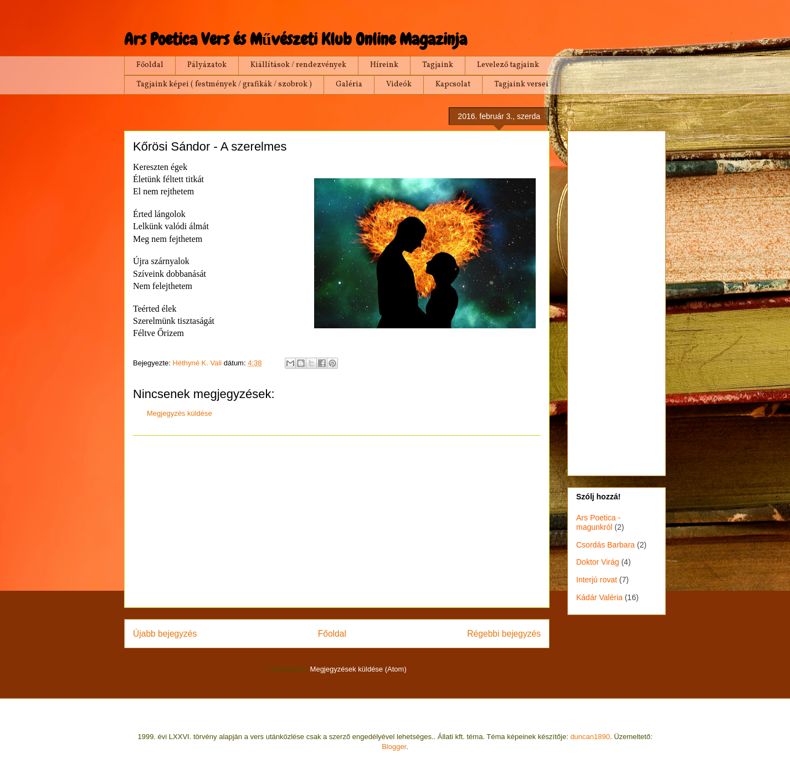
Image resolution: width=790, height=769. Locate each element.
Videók (399, 84)
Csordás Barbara (605, 544)
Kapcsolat (452, 84)
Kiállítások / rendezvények (298, 65)
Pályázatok (207, 65)
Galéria (349, 84)
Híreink (384, 65)
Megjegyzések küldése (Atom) (358, 669)
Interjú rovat (596, 579)
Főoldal (149, 65)
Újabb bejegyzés (165, 633)
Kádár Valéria (599, 597)
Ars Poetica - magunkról (598, 522)
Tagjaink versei (521, 84)
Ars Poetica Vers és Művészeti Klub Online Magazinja (295, 39)
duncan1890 (590, 736)
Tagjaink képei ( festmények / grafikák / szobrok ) (224, 84)
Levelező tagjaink (508, 65)
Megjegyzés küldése (179, 413)
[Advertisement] (337, 521)
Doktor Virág (597, 562)
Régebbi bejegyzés (504, 633)
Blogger (394, 746)
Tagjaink (437, 65)
